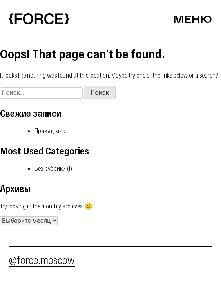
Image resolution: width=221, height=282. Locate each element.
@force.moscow (42, 259)
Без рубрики (50, 168)
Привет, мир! (50, 130)
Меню (192, 19)
